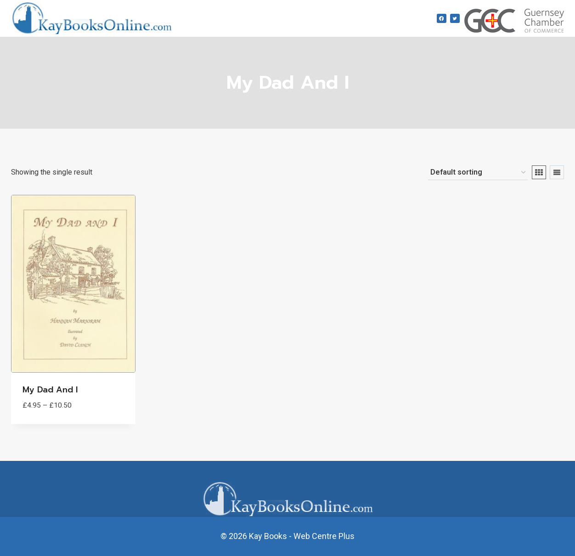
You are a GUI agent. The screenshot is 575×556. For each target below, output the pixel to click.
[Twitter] (455, 18)
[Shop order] (478, 172)
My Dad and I (50, 389)
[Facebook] (441, 18)
